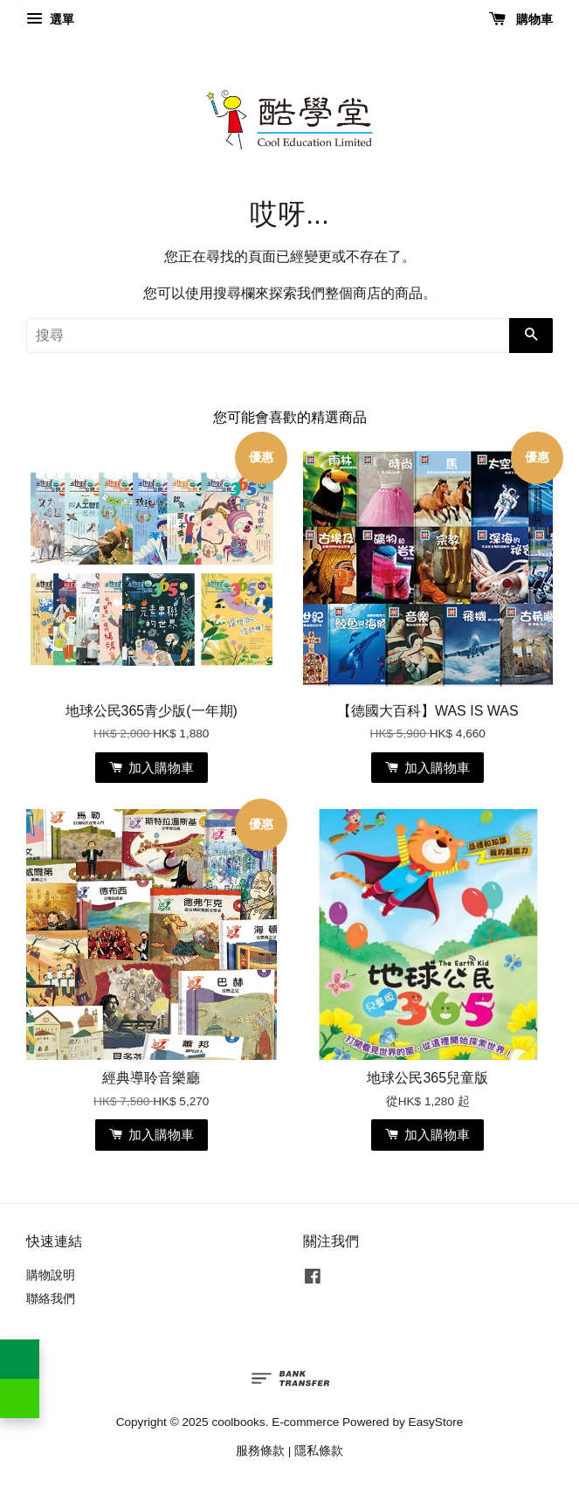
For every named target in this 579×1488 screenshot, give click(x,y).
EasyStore (436, 1422)
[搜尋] (267, 335)
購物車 (521, 19)
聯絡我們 (50, 1298)
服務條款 (260, 1450)
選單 (50, 19)
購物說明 (50, 1275)
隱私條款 (318, 1450)
